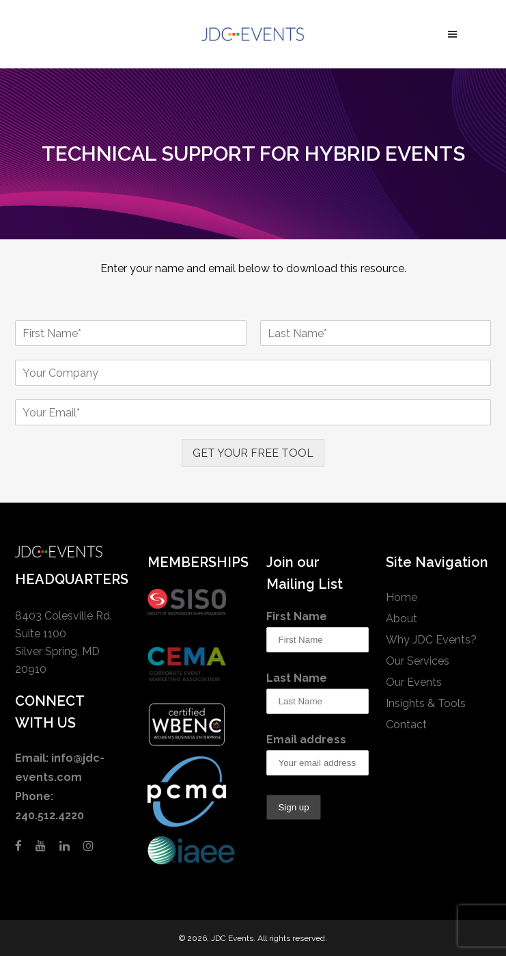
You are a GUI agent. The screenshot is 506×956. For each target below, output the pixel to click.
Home (401, 597)
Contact (406, 724)
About (401, 618)
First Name (296, 616)
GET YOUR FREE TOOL (253, 453)
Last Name (296, 678)
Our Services (417, 660)
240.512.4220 (49, 815)
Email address (306, 739)
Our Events (414, 682)
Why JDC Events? (431, 639)
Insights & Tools (426, 703)
